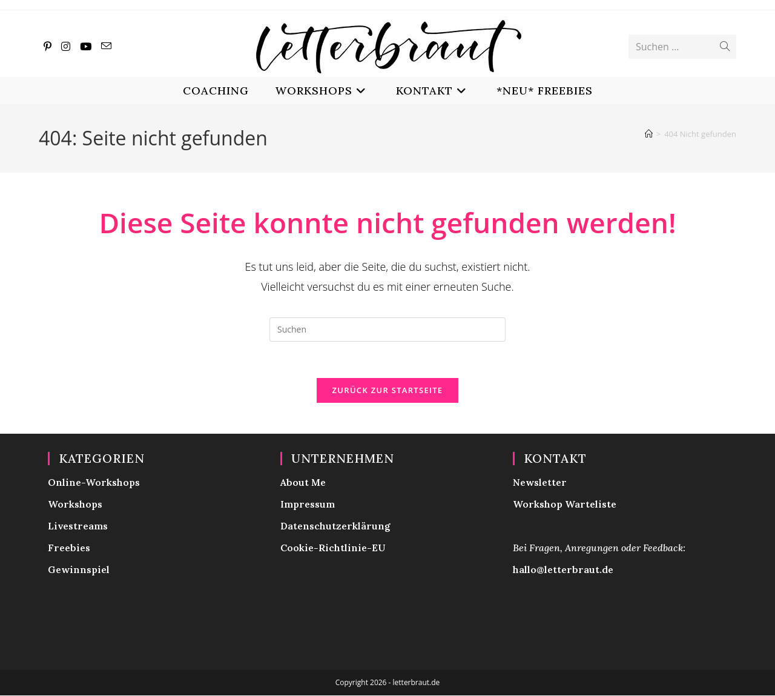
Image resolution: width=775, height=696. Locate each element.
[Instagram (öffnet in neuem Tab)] (65, 46)
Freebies (69, 548)
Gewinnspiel (79, 570)
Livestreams (78, 526)
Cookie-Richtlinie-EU (333, 548)
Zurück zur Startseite (387, 390)
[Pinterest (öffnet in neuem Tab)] (47, 46)
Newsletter (540, 483)
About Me (303, 483)
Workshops (75, 505)
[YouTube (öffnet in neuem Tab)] (85, 46)
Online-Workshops (94, 483)
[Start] (649, 133)
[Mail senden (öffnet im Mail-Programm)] (106, 46)
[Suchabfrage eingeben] (387, 329)
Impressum (307, 505)
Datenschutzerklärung (335, 526)
